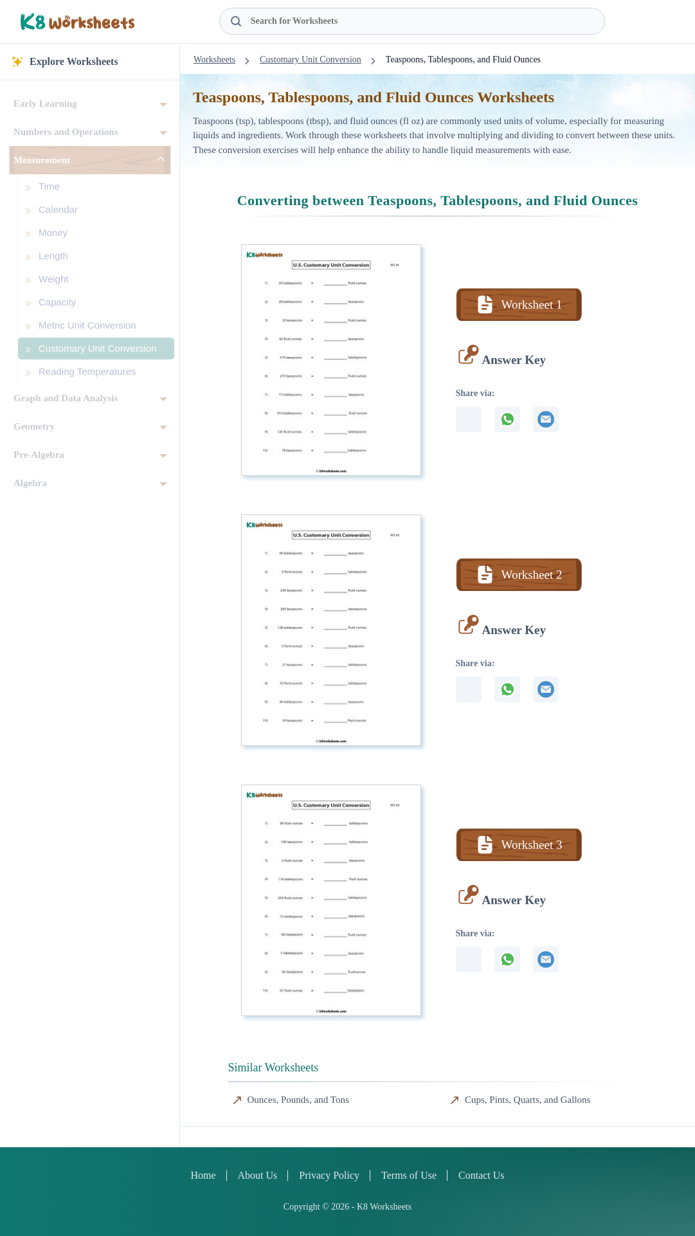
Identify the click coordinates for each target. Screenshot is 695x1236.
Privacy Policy (329, 1175)
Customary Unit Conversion (97, 348)
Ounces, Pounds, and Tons (298, 1100)
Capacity (57, 301)
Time (49, 186)
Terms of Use (409, 1175)
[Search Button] (236, 21)
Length (53, 255)
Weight (53, 278)
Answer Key (514, 360)
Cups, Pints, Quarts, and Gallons (527, 1100)
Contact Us (481, 1175)
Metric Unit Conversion (87, 325)
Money (53, 232)
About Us (258, 1175)
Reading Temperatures (87, 371)
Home (202, 1175)
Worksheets (214, 59)
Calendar (58, 209)
